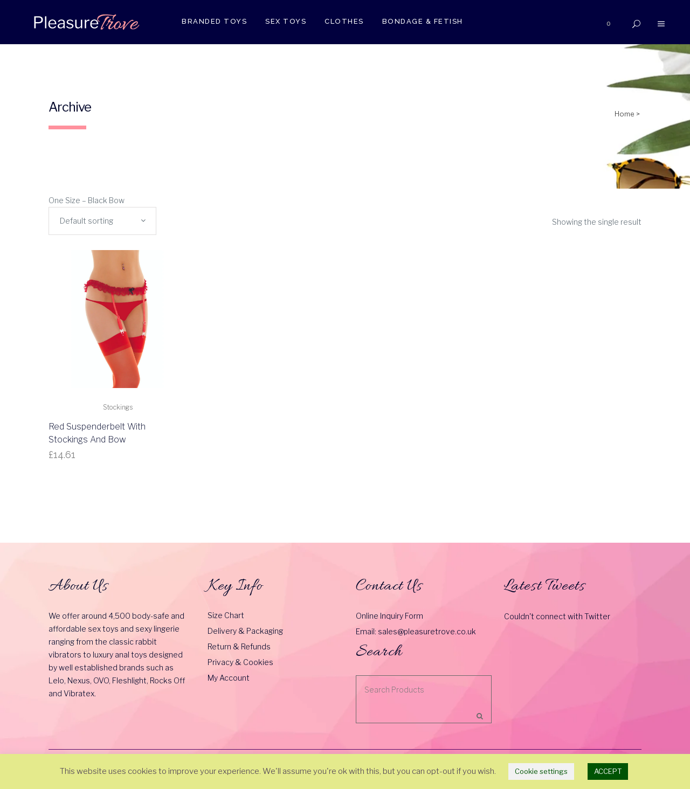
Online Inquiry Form (389, 615)
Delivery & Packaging (245, 630)
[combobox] (102, 221)
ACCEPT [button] (608, 771)
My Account (229, 677)
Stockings (118, 407)
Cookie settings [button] (541, 771)
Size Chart (226, 615)
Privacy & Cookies (240, 662)
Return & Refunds (239, 646)
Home (624, 113)
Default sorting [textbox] (86, 220)
